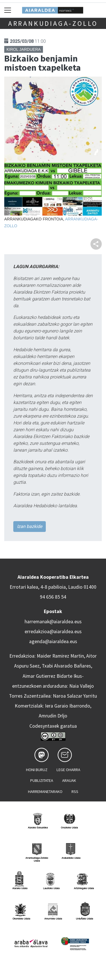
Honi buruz (36, 769)
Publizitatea (41, 780)
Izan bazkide (29, 526)
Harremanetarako (45, 791)
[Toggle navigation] (8, 10)
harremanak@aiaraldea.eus (53, 621)
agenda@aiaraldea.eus (53, 641)
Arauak (69, 780)
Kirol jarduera (24, 49)
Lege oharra (68, 769)
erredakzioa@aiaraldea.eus (53, 631)
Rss (75, 791)
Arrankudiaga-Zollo (53, 23)
